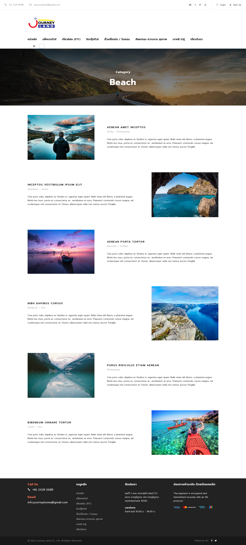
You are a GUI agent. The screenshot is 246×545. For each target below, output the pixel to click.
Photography (123, 131)
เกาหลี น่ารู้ (179, 39)
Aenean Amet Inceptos (126, 127)
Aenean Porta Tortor (126, 242)
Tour (43, 307)
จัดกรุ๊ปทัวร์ (92, 39)
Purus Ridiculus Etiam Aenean (133, 365)
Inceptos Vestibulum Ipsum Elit (55, 185)
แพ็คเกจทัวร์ (49, 39)
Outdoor (124, 246)
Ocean (45, 189)
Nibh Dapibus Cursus (45, 303)
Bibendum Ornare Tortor (49, 422)
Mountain (111, 246)
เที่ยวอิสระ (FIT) (71, 39)
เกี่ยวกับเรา (196, 39)
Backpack (32, 307)
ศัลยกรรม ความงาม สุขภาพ (151, 39)
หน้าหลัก (32, 39)
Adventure (33, 189)
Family (110, 131)
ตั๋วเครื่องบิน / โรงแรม (117, 39)
